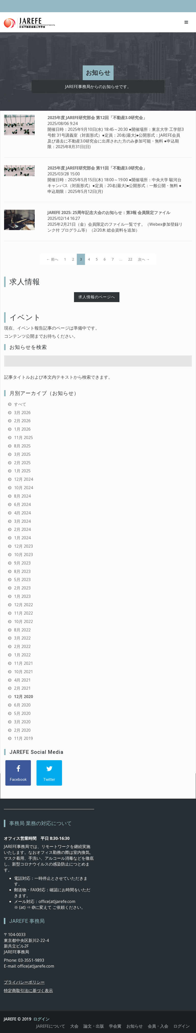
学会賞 (115, 1026)
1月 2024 (22, 538)
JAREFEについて (50, 1026)
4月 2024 (22, 513)
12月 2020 (23, 696)
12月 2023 (23, 546)
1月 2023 (22, 596)
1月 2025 (22, 471)
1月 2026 (22, 429)
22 (130, 259)
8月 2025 (22, 446)
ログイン (41, 1019)
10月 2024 (23, 487)
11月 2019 (23, 738)
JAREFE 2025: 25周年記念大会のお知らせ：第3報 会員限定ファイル (108, 212)
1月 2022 (22, 655)
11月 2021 (23, 663)
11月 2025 (23, 437)
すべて (20, 404)
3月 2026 (22, 412)
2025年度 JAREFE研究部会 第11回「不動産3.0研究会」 (97, 168)
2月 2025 (22, 462)
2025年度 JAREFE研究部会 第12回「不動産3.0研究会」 (97, 117)
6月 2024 (22, 504)
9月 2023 (22, 563)
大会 (74, 1026)
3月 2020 (22, 722)
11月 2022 (23, 613)
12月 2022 (23, 604)
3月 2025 (22, 454)
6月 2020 (22, 705)
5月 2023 (22, 579)
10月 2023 (23, 554)
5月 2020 (22, 713)
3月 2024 (22, 521)
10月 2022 (23, 621)
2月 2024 (22, 529)
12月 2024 (23, 479)
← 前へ (52, 259)
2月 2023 (22, 588)
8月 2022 (22, 630)
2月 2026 (22, 420)
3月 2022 (22, 638)
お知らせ (134, 1026)
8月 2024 (22, 496)
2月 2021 (22, 688)
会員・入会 (158, 1026)
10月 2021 (23, 671)
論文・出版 (93, 1026)
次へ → (144, 259)
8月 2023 (22, 571)
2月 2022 (22, 646)
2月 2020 (22, 730)
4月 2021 (22, 680)
